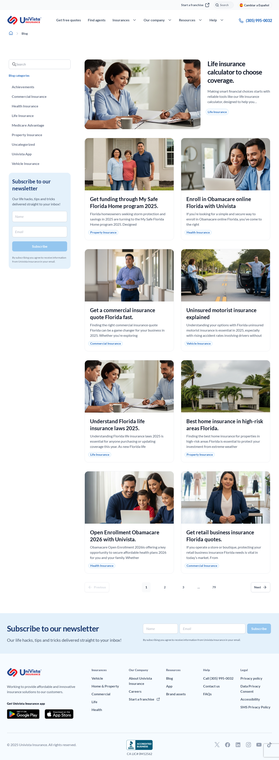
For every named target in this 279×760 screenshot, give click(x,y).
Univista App (22, 154)
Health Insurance (25, 106)
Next (257, 587)
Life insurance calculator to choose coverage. (235, 72)
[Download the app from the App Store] (59, 714)
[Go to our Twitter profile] (217, 744)
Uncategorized (23, 144)
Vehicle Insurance (25, 163)
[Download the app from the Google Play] (23, 714)
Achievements (23, 87)
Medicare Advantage (28, 125)
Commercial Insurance (29, 96)
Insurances (99, 670)
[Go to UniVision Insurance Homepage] (24, 20)
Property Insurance (27, 135)
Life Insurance (23, 115)
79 (215, 585)
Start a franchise (195, 5)
